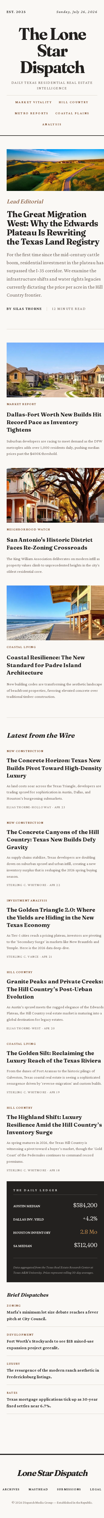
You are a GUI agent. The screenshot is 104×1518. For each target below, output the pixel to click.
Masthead (38, 1489)
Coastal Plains (72, 113)
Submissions (69, 1489)
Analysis (52, 124)
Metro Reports (32, 113)
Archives (11, 1489)
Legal (96, 1489)
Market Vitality (33, 102)
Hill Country (74, 102)
